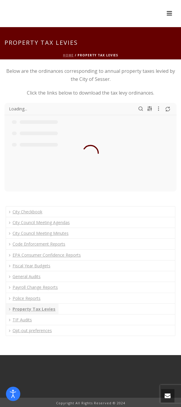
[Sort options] (149, 108)
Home (68, 55)
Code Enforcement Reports (37, 244)
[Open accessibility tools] (13, 394)
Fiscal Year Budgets (29, 266)
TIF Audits (20, 320)
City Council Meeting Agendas (39, 222)
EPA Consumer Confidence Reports (45, 255)
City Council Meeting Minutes (39, 233)
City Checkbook (25, 212)
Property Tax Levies (32, 309)
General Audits (25, 276)
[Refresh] (167, 108)
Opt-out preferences (30, 330)
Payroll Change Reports (33, 287)
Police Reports (25, 298)
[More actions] (158, 108)
